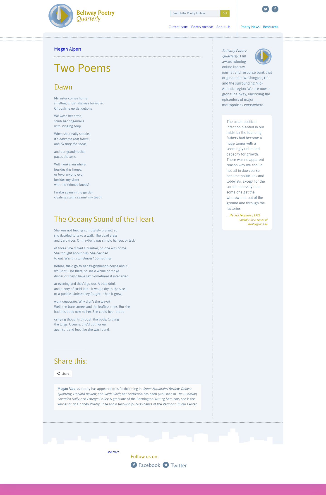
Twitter (265, 9)
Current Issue (178, 27)
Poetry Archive (202, 27)
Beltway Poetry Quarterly (81, 16)
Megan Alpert (67, 49)
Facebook (275, 9)
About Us (223, 27)
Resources (270, 27)
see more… (114, 452)
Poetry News (250, 27)
